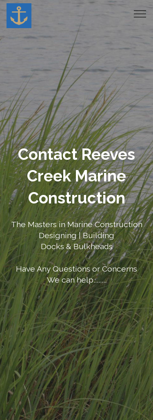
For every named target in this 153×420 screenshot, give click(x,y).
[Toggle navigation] (140, 13)
